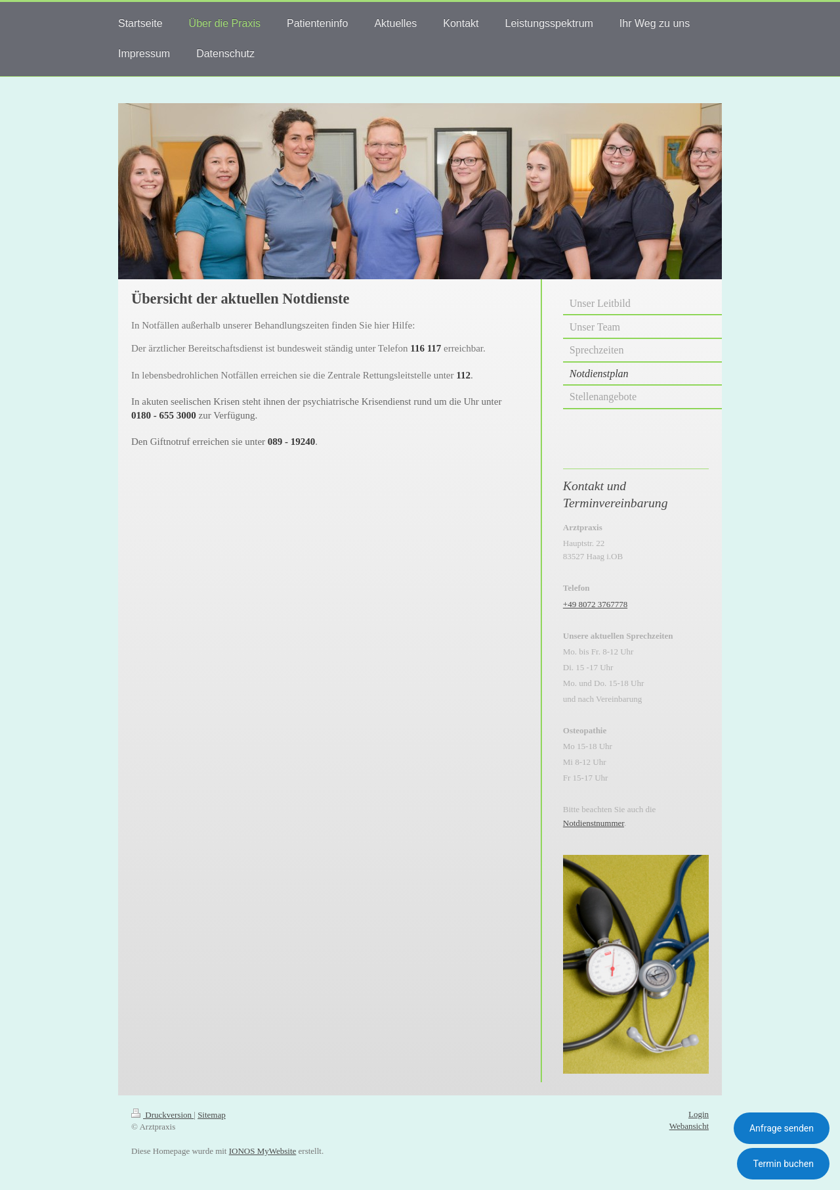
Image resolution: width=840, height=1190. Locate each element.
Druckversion (162, 1115)
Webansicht (689, 1126)
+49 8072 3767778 (595, 604)
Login (698, 1114)
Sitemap (212, 1115)
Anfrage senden (781, 1128)
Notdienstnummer (593, 823)
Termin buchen (783, 1163)
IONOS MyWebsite (263, 1151)
